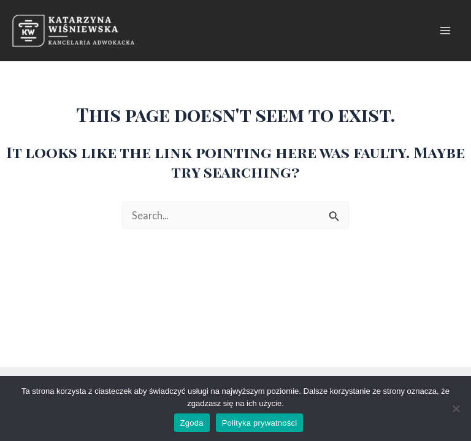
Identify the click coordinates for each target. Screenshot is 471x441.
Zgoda (192, 423)
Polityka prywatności (259, 423)
